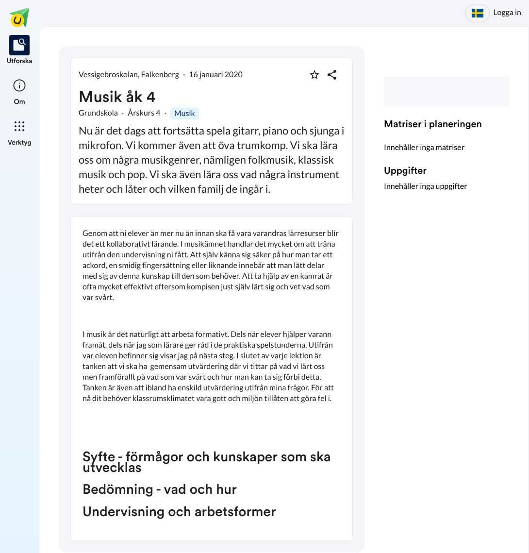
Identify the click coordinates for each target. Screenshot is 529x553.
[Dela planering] (332, 75)
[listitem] (20, 50)
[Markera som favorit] (314, 75)
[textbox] (211, 378)
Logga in (507, 12)
